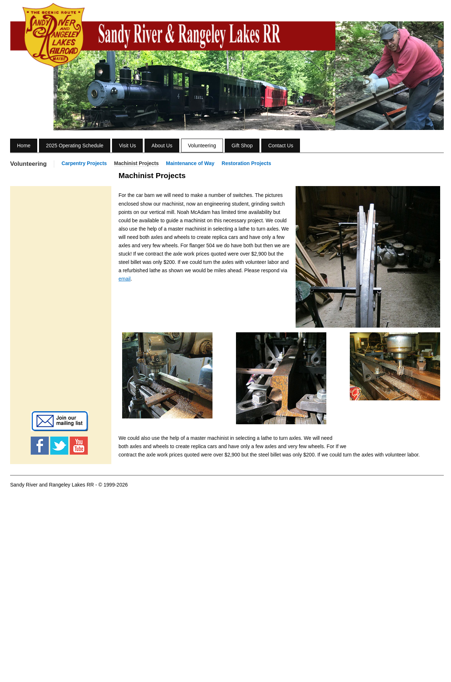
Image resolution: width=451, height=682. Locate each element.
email (124, 279)
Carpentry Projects (84, 163)
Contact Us (280, 145)
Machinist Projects (136, 163)
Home (23, 145)
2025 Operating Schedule (74, 145)
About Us (161, 145)
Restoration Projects (246, 163)
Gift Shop (242, 145)
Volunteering (202, 145)
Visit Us (127, 145)
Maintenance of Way (190, 163)
